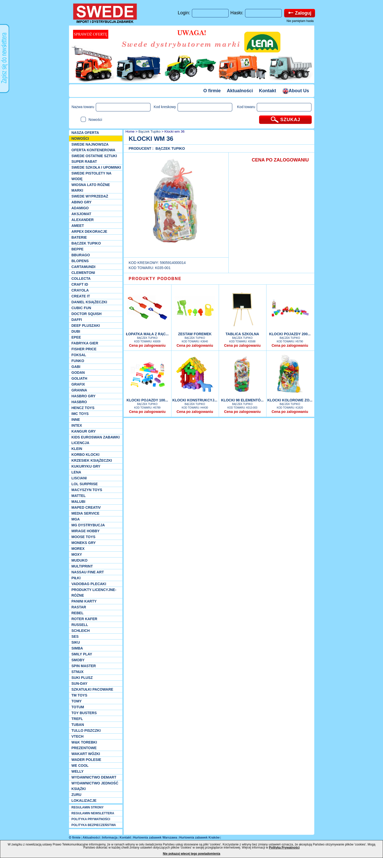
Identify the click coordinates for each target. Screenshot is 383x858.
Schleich (81, 631)
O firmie (212, 90)
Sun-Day (80, 683)
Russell (80, 625)
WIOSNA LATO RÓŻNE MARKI (91, 187)
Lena (76, 472)
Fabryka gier (85, 343)
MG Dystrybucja (88, 525)
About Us (295, 90)
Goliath (79, 378)
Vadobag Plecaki (89, 584)
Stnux (78, 672)
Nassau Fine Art (88, 572)
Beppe (78, 249)
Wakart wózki (86, 754)
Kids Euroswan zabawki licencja (96, 440)
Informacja (110, 837)
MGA (76, 519)
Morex (78, 549)
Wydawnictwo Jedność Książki (95, 786)
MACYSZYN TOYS (87, 490)
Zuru (77, 795)
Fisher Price (84, 349)
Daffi (77, 320)
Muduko (80, 560)
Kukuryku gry (86, 466)
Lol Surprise (85, 484)
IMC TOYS (80, 414)
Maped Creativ (86, 507)
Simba (77, 648)
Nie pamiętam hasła (300, 21)
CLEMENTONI (83, 273)
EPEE (76, 337)
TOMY (77, 701)
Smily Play (82, 654)
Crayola (80, 290)
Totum (78, 707)
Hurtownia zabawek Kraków (199, 837)
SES (75, 636)
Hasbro (79, 402)
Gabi (76, 367)
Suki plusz (82, 678)
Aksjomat (81, 214)
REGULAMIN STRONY (88, 807)
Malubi (78, 502)
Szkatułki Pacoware (92, 689)
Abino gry (82, 202)
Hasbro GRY (84, 396)
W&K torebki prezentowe (84, 745)
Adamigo (80, 208)
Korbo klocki (86, 455)
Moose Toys (84, 537)
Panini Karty (84, 601)
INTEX (77, 425)
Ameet (78, 226)
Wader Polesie (86, 760)
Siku (76, 642)
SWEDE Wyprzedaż (90, 196)
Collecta (81, 278)
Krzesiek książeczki (92, 460)
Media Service (86, 513)
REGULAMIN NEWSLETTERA (93, 813)
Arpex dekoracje (89, 231)
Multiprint (82, 566)
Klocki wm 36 (175, 131)
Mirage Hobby (86, 531)
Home (129, 131)
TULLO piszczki (86, 730)
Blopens (80, 261)
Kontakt (267, 90)
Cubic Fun (81, 308)
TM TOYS (79, 695)
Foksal (79, 355)
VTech (78, 736)
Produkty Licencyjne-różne (94, 592)
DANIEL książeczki (89, 302)
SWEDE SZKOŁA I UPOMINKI (96, 167)
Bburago (81, 255)
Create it (81, 296)
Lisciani (79, 478)
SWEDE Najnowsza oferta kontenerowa (93, 147)
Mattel (79, 496)
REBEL (78, 613)
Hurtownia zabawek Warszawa (155, 837)
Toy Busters (84, 713)
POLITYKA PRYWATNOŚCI (91, 819)
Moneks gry (84, 543)
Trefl (77, 719)
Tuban (78, 725)
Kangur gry (84, 431)
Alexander (83, 220)
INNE (76, 420)
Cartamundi (84, 267)
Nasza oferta (85, 133)
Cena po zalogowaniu (147, 345)
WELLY (78, 771)
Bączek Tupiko (86, 243)
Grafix (78, 384)
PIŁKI (76, 578)
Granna (79, 390)
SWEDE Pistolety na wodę (91, 176)
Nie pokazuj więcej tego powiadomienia (191, 853)
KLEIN (77, 449)
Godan (78, 372)
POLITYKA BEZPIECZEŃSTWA (94, 825)
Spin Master (84, 666)
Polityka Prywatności (284, 847)
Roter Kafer (84, 619)
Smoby (78, 660)
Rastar (79, 607)
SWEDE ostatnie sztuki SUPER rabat (94, 159)
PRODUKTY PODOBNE (155, 278)
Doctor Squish (87, 314)
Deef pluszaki (86, 325)
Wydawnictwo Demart (94, 777)
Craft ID (80, 284)
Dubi (76, 331)
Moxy (77, 554)
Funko (78, 361)
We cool (80, 765)
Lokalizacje (84, 800)
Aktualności (240, 90)
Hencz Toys (83, 408)
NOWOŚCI (80, 138)
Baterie (79, 237)
